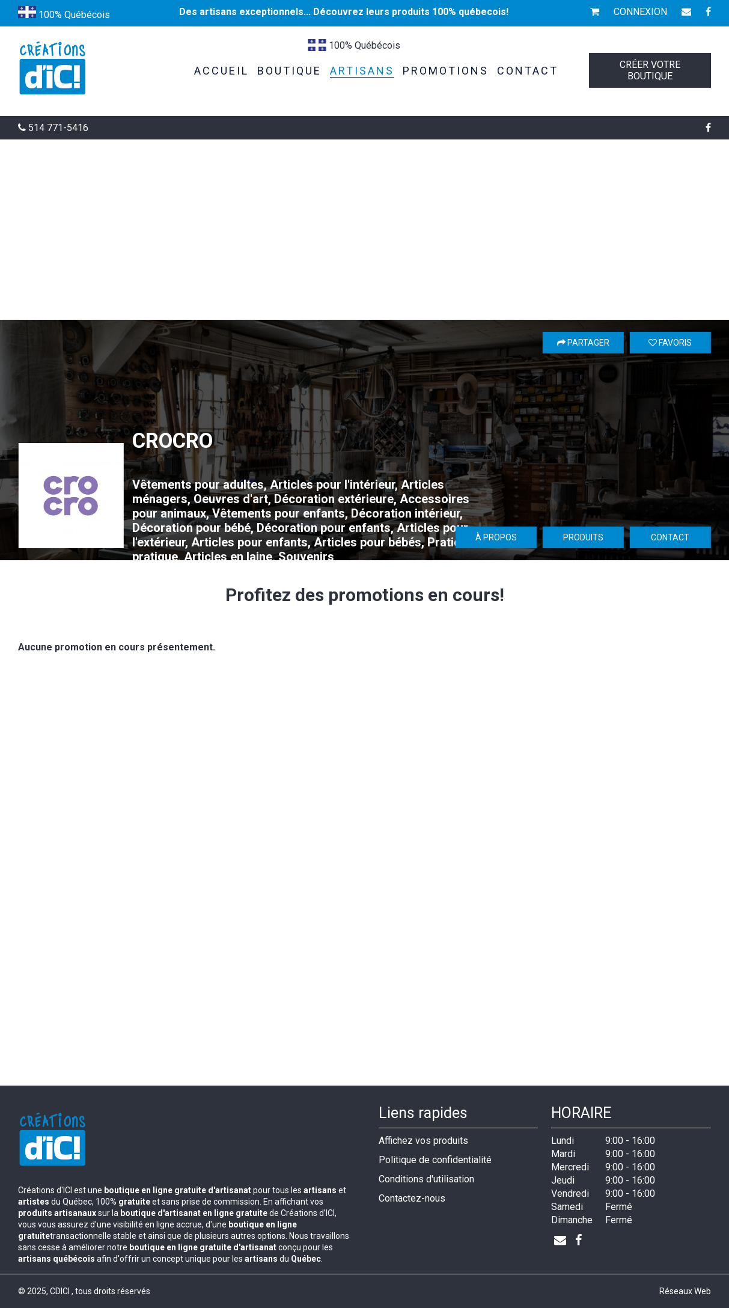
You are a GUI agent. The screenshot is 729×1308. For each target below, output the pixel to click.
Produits (583, 537)
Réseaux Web (685, 1291)
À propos (496, 537)
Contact (670, 537)
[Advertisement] (364, 229)
